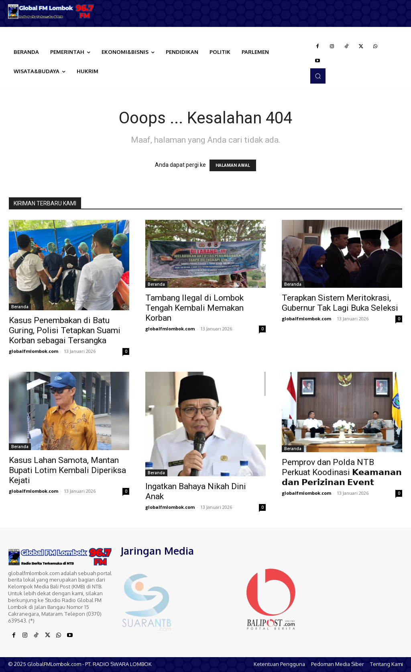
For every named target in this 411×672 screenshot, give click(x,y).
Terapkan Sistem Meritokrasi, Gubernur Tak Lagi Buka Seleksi (340, 303)
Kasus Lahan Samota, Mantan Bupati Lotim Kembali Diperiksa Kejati (67, 470)
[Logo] (51, 11)
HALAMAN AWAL (233, 165)
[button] (318, 76)
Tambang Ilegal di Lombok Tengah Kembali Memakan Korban (194, 308)
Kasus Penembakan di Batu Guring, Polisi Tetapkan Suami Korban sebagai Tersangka (64, 330)
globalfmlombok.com (33, 351)
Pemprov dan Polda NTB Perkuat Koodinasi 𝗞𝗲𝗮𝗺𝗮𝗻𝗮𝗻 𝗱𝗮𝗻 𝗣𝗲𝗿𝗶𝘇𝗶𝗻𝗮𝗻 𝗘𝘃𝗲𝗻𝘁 (342, 472)
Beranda (19, 306)
